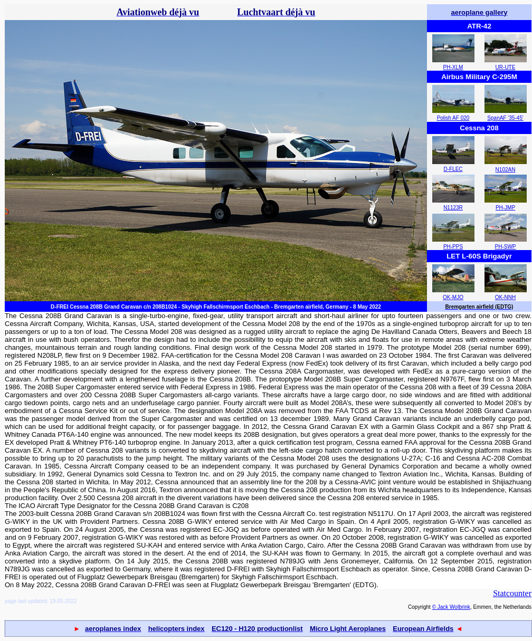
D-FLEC (452, 169)
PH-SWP (505, 247)
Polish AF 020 (453, 118)
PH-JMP (505, 208)
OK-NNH (505, 297)
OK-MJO (453, 297)
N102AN (506, 170)
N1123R (453, 208)
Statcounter (512, 593)
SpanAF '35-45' (505, 118)
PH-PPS (453, 247)
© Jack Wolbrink (451, 607)
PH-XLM (453, 67)
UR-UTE (506, 67)
